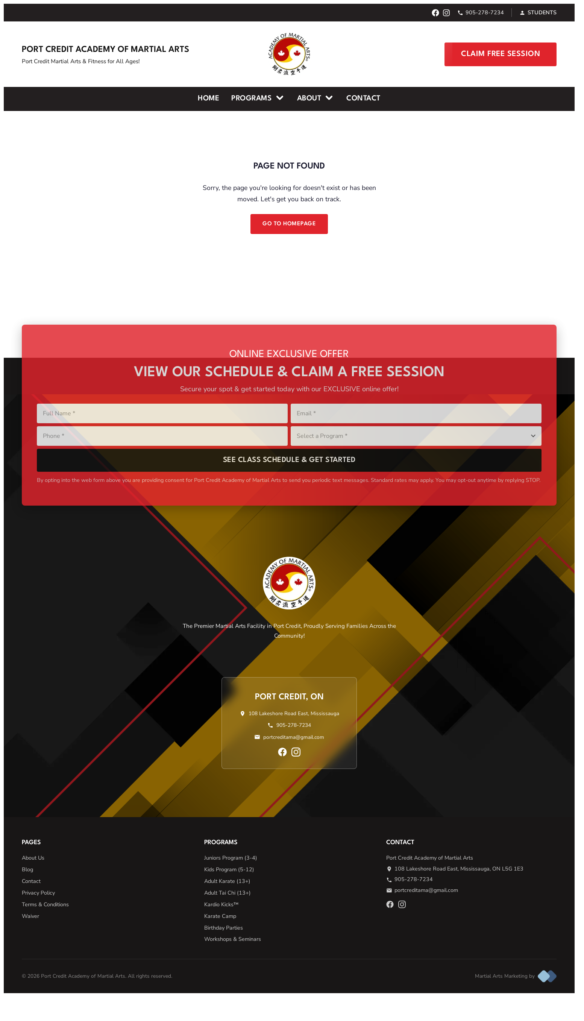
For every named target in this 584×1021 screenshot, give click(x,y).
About (316, 98)
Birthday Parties (223, 927)
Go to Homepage (289, 224)
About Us (33, 857)
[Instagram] (446, 13)
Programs (258, 98)
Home (208, 98)
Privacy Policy (38, 892)
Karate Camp (220, 916)
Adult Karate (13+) (227, 881)
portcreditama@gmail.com (293, 737)
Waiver (30, 916)
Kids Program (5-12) (229, 869)
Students (538, 12)
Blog (27, 869)
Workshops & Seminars (232, 939)
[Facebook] (435, 13)
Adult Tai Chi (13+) (227, 892)
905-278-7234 (480, 12)
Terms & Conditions (45, 904)
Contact (363, 98)
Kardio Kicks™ (221, 904)
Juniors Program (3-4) (230, 857)
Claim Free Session (500, 54)
